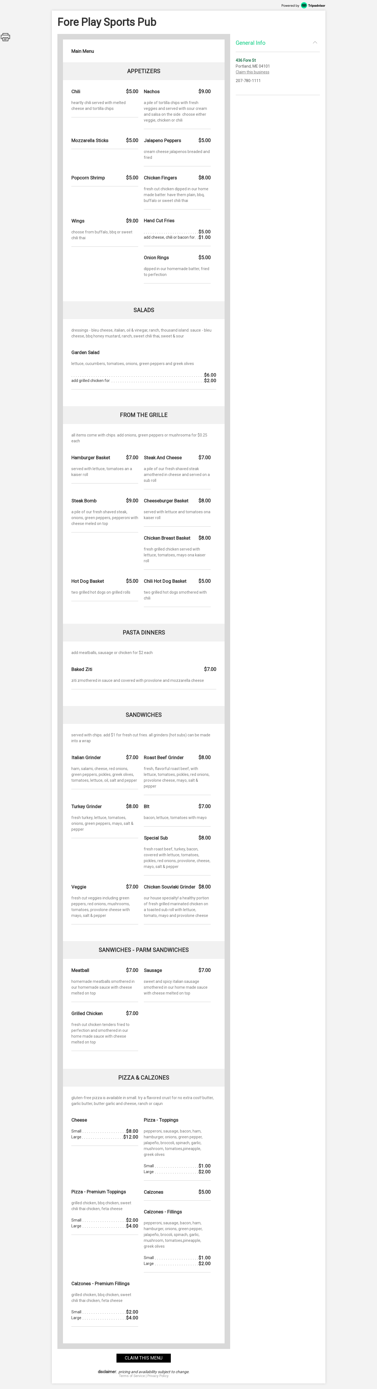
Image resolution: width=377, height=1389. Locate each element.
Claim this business (252, 72)
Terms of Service (132, 1376)
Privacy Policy (158, 1376)
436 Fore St (246, 60)
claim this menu (143, 1358)
